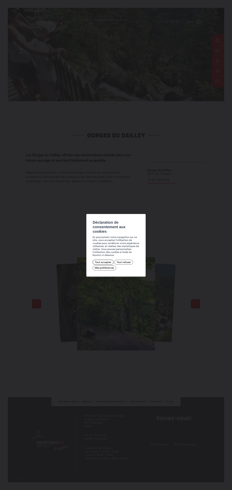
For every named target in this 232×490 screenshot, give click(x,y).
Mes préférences (105, 254)
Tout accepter (63, 254)
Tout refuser (83, 254)
